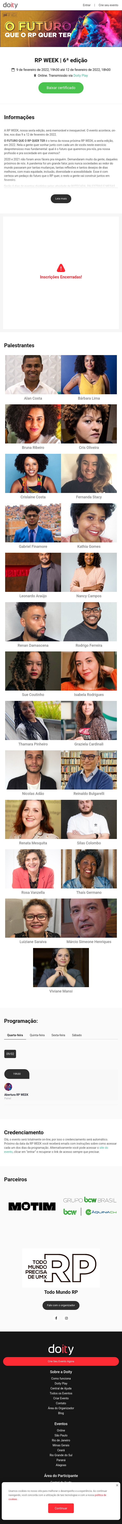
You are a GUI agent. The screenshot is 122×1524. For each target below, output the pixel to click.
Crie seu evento (108, 5)
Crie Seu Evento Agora (61, 1361)
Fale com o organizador (61, 1305)
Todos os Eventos (61, 1393)
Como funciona (61, 1378)
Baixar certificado (61, 88)
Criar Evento (61, 1398)
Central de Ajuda (61, 1388)
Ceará (61, 1450)
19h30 (17, 1073)
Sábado (77, 1035)
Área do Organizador (61, 1408)
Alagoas (61, 1465)
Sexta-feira (58, 1035)
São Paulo (61, 1435)
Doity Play (80, 75)
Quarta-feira (15, 1035)
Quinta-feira (37, 1035)
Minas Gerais (61, 1445)
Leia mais (61, 198)
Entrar (87, 5)
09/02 (10, 1054)
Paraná (61, 1460)
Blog (61, 1413)
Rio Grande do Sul (61, 1455)
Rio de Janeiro (61, 1440)
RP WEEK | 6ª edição (61, 60)
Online (61, 1430)
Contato (61, 1403)
